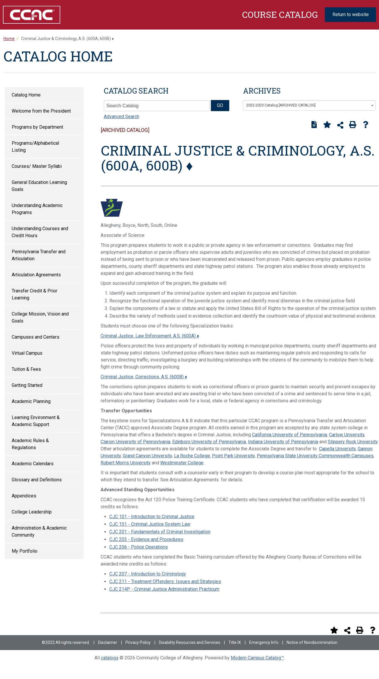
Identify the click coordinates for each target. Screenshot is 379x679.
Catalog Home (26, 95)
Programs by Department (37, 127)
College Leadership (32, 512)
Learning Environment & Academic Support (36, 421)
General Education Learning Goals (39, 186)
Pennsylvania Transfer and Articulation (39, 255)
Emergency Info (263, 642)
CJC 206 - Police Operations (138, 547)
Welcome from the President (41, 111)
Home (9, 38)
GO (220, 105)
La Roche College (192, 456)
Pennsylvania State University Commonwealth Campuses (315, 456)
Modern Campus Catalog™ (257, 658)
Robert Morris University (126, 463)
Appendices (24, 496)
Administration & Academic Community (39, 531)
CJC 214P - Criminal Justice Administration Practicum (164, 589)
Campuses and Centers (35, 337)
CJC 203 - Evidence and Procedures (146, 539)
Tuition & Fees (26, 369)
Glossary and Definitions (37, 479)
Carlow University (346, 434)
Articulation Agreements (36, 275)
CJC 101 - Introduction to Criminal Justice (151, 516)
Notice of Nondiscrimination (312, 642)
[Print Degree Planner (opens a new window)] (314, 124)
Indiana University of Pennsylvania (283, 441)
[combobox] (309, 105)
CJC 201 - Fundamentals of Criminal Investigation (160, 532)
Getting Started (27, 385)
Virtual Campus (27, 353)
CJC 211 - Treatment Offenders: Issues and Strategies (165, 581)
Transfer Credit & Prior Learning (34, 294)
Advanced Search (121, 116)
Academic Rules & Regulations (30, 444)
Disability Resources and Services (189, 642)
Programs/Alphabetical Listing (35, 146)
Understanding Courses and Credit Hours (40, 232)
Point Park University (233, 456)
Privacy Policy (138, 642)
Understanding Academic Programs (37, 209)
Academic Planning (31, 401)
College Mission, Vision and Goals (40, 317)
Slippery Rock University (353, 441)
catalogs (109, 658)
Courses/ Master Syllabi (37, 166)
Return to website (351, 14)
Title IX (234, 642)
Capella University (337, 448)
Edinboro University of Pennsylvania (209, 441)
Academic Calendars (33, 463)
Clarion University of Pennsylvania (135, 441)
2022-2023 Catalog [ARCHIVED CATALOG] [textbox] (281, 105)
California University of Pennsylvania (289, 434)
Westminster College (182, 463)
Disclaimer (107, 642)
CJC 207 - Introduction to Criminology (147, 574)
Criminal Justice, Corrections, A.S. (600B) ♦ (144, 377)
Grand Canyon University (147, 456)
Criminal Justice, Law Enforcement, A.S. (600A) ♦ (150, 336)
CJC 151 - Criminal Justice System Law (149, 524)
